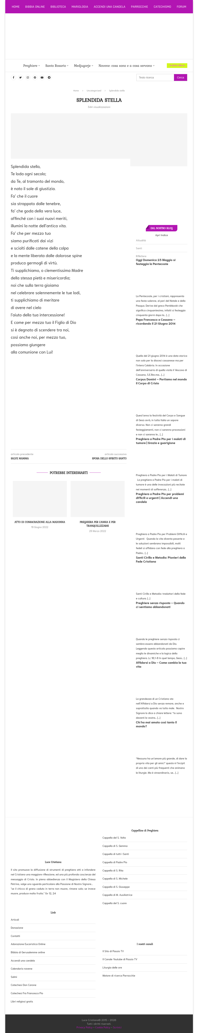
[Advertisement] (112, 36)
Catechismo (162, 7)
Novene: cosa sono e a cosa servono (125, 65)
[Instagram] (27, 77)
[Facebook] (13, 77)
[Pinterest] (35, 77)
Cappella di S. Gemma (114, 845)
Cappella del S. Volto (114, 837)
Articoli (15, 919)
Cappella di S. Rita (112, 870)
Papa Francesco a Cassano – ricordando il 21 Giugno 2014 (155, 321)
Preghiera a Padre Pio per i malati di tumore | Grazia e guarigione (161, 441)
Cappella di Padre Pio (114, 862)
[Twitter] (20, 77)
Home (16, 7)
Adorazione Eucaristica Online (28, 944)
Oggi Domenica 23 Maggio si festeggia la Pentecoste (155, 262)
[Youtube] (42, 77)
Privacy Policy (85, 1027)
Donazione (17, 927)
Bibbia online (35, 7)
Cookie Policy (102, 1027)
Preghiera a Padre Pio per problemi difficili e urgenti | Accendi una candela (160, 497)
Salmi (14, 976)
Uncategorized (94, 90)
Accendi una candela (109, 7)
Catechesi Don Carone (23, 984)
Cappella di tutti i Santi (115, 853)
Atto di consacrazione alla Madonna (39, 522)
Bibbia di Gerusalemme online (28, 952)
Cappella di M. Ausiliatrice (117, 894)
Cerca (180, 77)
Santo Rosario (55, 65)
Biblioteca (58, 7)
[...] (167, 315)
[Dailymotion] (49, 77)
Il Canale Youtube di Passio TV (119, 959)
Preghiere (30, 65)
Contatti (15, 935)
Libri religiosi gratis (22, 1001)
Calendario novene (21, 968)
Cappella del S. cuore (114, 903)
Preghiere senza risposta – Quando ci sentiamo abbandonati (160, 605)
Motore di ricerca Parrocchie (118, 975)
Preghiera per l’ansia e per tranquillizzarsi (98, 524)
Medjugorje (82, 65)
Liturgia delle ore (112, 967)
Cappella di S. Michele (115, 878)
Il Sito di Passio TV (113, 951)
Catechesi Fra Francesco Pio (27, 993)
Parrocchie (139, 7)
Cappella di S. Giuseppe (116, 886)
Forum (181, 7)
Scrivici (117, 1027)
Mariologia (80, 7)
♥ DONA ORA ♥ (177, 65)
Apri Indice (161, 235)
